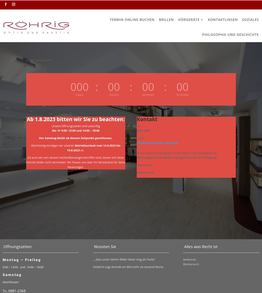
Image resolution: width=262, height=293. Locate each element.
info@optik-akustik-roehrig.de (157, 129)
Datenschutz (191, 251)
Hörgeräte (128, 19)
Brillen (105, 19)
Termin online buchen (71, 19)
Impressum (189, 246)
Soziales (189, 19)
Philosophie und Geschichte (230, 19)
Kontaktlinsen (162, 19)
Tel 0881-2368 (14, 277)
